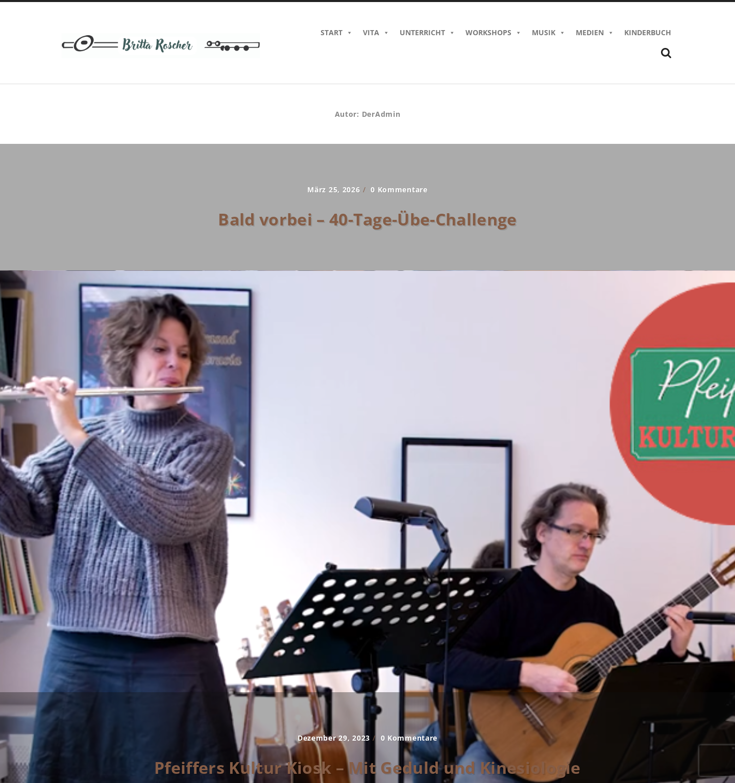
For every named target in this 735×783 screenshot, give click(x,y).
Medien (595, 32)
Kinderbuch (647, 32)
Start (337, 32)
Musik (549, 32)
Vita (376, 32)
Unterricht (427, 32)
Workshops (493, 32)
